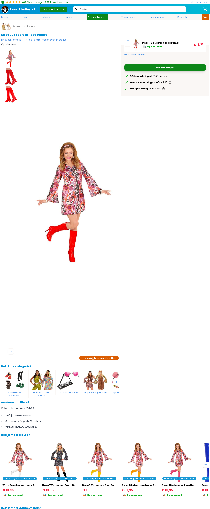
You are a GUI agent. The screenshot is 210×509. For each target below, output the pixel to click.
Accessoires (157, 17)
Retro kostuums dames (41, 394)
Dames (5, 17)
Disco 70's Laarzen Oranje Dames (141, 485)
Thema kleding (129, 17)
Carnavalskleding (97, 17)
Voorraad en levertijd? (136, 54)
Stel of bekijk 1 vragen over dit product (46, 39)
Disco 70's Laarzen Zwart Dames (61, 485)
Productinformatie (11, 39)
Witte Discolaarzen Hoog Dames (21, 485)
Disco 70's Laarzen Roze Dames (180, 485)
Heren (26, 17)
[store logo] (18, 9)
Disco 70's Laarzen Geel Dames (100, 485)
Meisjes (46, 17)
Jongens (68, 17)
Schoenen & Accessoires (14, 394)
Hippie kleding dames (95, 392)
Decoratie (182, 17)
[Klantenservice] (200, 2)
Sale (205, 17)
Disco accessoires (68, 392)
